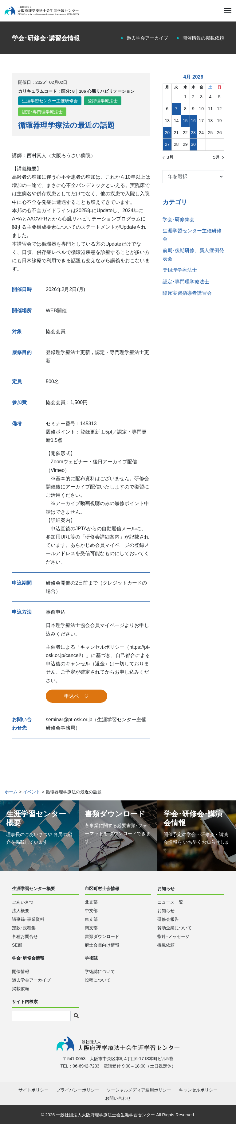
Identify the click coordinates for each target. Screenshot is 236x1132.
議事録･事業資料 (28, 925)
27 (167, 150)
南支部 (91, 934)
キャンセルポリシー (198, 1097)
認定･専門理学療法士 (42, 118)
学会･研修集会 (179, 225)
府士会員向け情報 (102, 951)
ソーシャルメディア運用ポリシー (139, 1097)
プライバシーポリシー (77, 1097)
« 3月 (169, 163)
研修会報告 (168, 925)
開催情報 (20, 977)
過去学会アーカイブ (143, 44)
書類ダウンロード (102, 942)
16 (193, 126)
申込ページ (76, 702)
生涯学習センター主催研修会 (50, 106)
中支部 (91, 916)
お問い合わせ (118, 1106)
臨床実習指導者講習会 (187, 299)
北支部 (91, 908)
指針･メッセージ (173, 942)
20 (167, 138)
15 (185, 126)
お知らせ (166, 916)
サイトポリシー (33, 1097)
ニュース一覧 (170, 908)
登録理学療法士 (103, 106)
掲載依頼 (166, 951)
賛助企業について (174, 934)
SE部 (17, 951)
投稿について (98, 986)
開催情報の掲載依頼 (202, 44)
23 (193, 138)
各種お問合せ (25, 942)
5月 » (218, 163)
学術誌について (100, 977)
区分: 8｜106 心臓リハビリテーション (98, 97)
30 (193, 150)
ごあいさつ (22, 908)
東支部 (91, 925)
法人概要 (20, 916)
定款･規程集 (24, 934)
